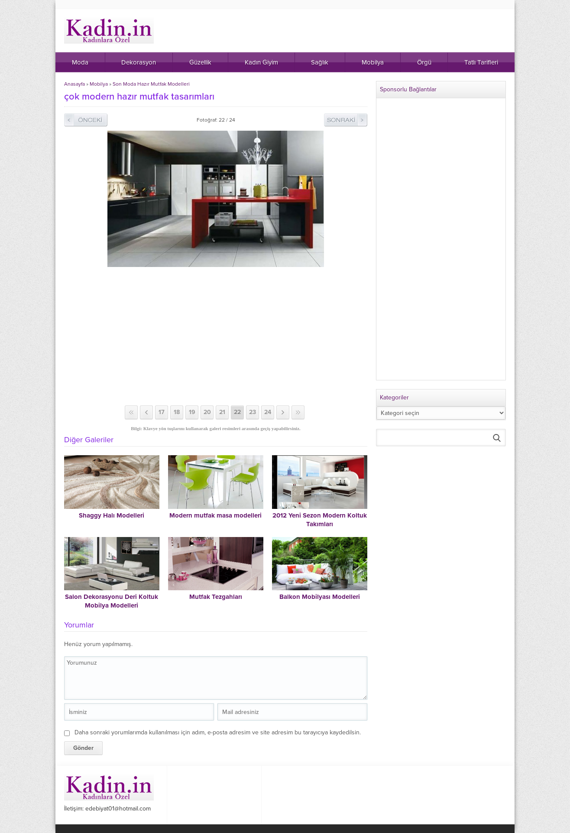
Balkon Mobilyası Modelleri (319, 597)
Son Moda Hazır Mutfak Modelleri (151, 84)
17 (162, 412)
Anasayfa (74, 84)
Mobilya (99, 84)
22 (237, 412)
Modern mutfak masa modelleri (215, 515)
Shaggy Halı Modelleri (111, 515)
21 (222, 412)
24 (267, 412)
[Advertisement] (215, 336)
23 (252, 412)
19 (192, 412)
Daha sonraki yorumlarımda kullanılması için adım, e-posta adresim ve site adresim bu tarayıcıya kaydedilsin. (217, 732)
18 (177, 412)
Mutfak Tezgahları (215, 597)
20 (207, 412)
